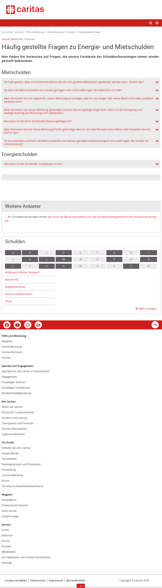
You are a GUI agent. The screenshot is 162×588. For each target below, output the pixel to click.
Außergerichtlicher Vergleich (22, 272)
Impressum (56, 580)
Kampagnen (9, 500)
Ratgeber (7, 341)
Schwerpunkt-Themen (15, 505)
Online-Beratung (12, 346)
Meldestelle (8, 552)
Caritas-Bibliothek (12, 475)
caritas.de (19, 32)
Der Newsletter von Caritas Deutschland (26, 557)
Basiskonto (11, 279)
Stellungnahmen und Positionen (21, 464)
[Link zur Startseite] (81, 9)
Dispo (8, 301)
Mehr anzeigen (148, 308)
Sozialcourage (10, 516)
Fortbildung (9, 469)
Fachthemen (9, 459)
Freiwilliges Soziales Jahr (16, 387)
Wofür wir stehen (12, 407)
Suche (5, 530)
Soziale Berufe (10, 453)
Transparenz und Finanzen (18, 423)
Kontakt (6, 546)
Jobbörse (7, 535)
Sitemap (7, 563)
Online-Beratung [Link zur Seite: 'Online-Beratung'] (56, 32)
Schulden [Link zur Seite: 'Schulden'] (71, 32)
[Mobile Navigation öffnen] (157, 23)
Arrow (81, 586)
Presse (6, 541)
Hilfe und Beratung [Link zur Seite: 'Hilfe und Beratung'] (35, 32)
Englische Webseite (13, 434)
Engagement (9, 376)
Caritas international (14, 428)
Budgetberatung (15, 287)
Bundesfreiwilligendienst (16, 393)
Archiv (5, 480)
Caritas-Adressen (12, 352)
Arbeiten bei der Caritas (16, 448)
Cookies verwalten (16, 580)
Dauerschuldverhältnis (19, 294)
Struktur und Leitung (14, 418)
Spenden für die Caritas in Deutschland (25, 371)
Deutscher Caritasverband (18, 412)
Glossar (6, 357)
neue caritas (9, 511)
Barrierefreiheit (75, 580)
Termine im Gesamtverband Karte (22, 486)
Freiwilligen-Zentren (14, 382)
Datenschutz (38, 580)
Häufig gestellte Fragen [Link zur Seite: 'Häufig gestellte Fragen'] (90, 32)
